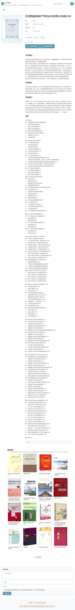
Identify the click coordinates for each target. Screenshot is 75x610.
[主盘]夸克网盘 (33, 46)
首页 (4, 9)
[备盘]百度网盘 (47, 46)
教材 (28, 442)
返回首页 (37, 557)
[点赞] (42, 37)
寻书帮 (7, 3)
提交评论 (7, 593)
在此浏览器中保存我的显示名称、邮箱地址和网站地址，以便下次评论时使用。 (25, 590)
